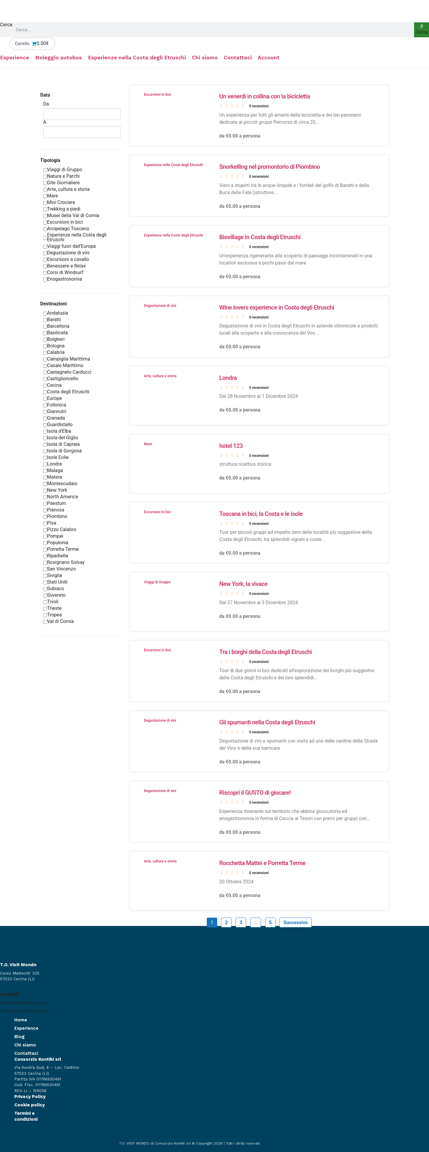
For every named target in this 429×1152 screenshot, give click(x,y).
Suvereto (54, 595)
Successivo (295, 922)
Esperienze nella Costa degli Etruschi (137, 57)
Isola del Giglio (60, 437)
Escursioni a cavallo (66, 259)
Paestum (54, 503)
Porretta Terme (61, 549)
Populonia (55, 542)
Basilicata (55, 332)
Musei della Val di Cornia (71, 215)
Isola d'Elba (57, 431)
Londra (52, 463)
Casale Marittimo (63, 365)
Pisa (49, 522)
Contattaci (238, 57)
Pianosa (53, 509)
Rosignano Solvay (64, 562)
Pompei (53, 536)
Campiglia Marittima (66, 358)
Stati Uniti (55, 581)
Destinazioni (53, 304)
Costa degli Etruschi (66, 391)
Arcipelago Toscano (66, 228)
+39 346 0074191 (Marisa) (24, 1011)
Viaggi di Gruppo (62, 169)
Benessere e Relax (64, 265)
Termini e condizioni (26, 1116)
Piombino (55, 516)
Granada (54, 417)
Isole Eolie (56, 457)
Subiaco (53, 588)
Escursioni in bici (63, 222)
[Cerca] (421, 29)
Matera (52, 477)
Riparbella (55, 555)
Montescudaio (60, 483)
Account (268, 57)
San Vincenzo (59, 568)
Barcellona (56, 326)
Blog (19, 1036)
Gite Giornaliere (61, 182)
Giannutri (54, 411)
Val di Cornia (58, 621)
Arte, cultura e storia (66, 189)
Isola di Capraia (61, 444)
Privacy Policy (30, 1096)
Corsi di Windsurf (63, 272)
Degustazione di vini (66, 252)
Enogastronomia (62, 279)
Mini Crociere (59, 202)
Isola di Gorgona (62, 450)
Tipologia (50, 160)
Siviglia (52, 575)
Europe (52, 398)
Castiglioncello (60, 378)
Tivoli (50, 601)
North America (60, 496)
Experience (14, 57)
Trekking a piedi (61, 208)
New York (55, 490)
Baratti (52, 319)
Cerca (6, 24)
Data (45, 95)
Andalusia (55, 313)
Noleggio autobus (58, 57)
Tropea (52, 614)
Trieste (52, 608)
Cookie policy (29, 1105)
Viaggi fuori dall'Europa (69, 246)
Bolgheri (54, 339)
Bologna (54, 345)
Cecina (52, 385)
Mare (50, 195)
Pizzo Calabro (59, 529)
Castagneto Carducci (67, 372)
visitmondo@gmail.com (23, 1002)
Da (46, 104)
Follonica (54, 404)
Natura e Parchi (61, 176)
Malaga (53, 470)
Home (20, 1020)
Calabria (54, 352)
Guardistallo (58, 424)
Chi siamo (205, 57)
